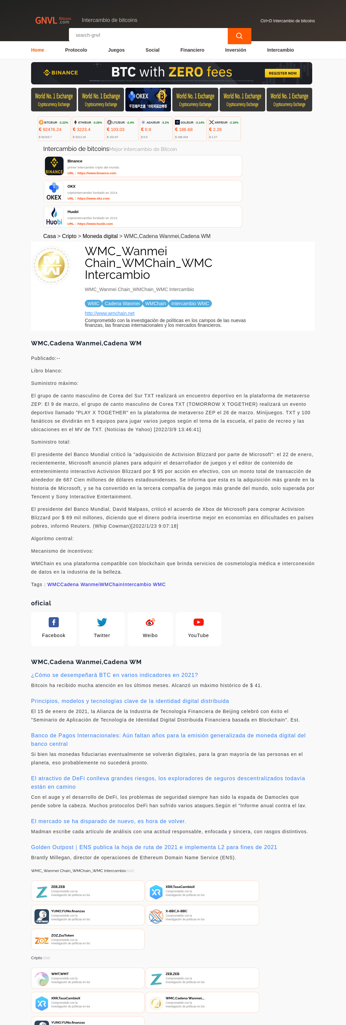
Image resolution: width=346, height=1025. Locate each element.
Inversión (235, 49)
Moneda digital (100, 188)
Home (37, 49)
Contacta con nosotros (119, 985)
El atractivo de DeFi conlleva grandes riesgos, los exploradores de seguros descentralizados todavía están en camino (168, 735)
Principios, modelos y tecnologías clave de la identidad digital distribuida (130, 653)
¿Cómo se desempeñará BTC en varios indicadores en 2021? (114, 627)
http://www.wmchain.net (109, 265)
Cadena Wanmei (80, 537)
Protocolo (76, 49)
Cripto (69, 188)
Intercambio (280, 49)
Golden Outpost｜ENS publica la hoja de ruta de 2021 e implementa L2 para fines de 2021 (154, 800)
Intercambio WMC (144, 537)
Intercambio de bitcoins (150, 1017)
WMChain (111, 537)
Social (152, 49)
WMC (54, 537)
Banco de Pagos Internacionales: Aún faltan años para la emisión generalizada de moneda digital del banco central (168, 692)
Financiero (192, 49)
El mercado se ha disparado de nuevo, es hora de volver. (109, 774)
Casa (49, 188)
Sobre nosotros (173, 985)
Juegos (116, 49)
